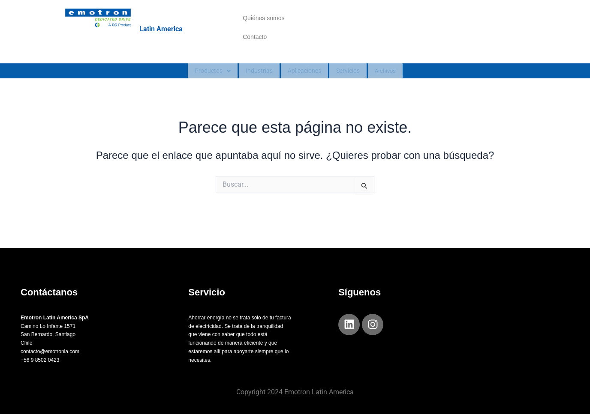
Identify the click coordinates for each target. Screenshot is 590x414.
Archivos (394, 85)
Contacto (255, 45)
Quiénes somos (263, 21)
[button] (203, 85)
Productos (203, 85)
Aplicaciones (303, 85)
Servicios (352, 85)
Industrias (253, 85)
